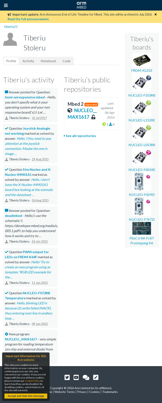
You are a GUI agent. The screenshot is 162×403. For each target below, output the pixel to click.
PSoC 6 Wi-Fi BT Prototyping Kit (142, 238)
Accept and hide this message (26, 396)
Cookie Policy (32, 380)
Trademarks (110, 392)
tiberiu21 (11, 26)
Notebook (48, 61)
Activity (28, 61)
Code (66, 61)
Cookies (94, 392)
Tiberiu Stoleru (19, 118)
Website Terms (64, 392)
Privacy (82, 392)
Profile (11, 61)
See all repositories (80, 136)
